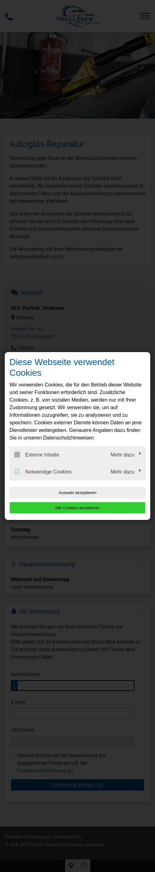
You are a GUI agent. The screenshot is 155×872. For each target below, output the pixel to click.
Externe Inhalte (36, 454)
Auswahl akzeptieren (78, 492)
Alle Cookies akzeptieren (77, 507)
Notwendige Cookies (43, 471)
